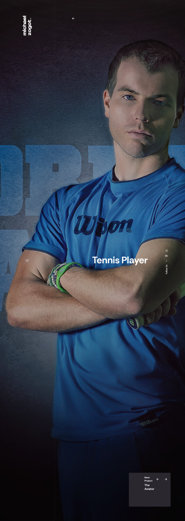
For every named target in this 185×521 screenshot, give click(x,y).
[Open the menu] (27, 260)
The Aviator (149, 487)
